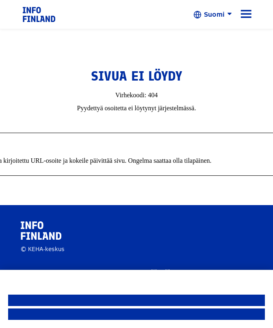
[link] (39, 14)
